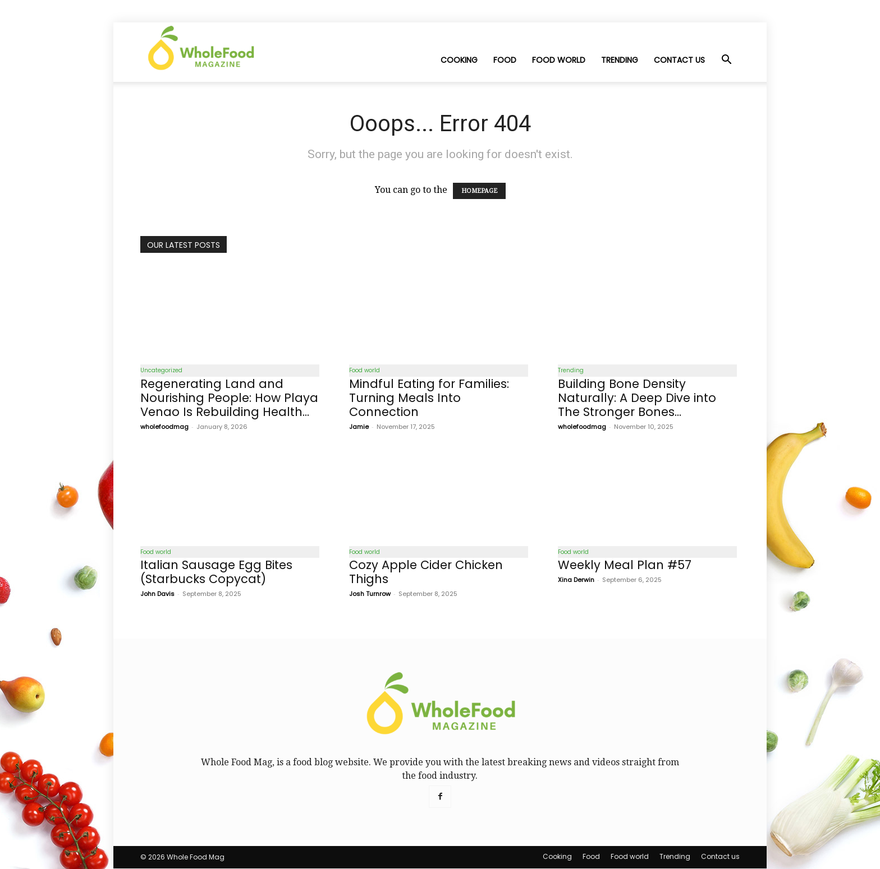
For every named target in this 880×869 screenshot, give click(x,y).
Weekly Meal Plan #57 (624, 565)
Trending (619, 60)
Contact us (679, 60)
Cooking (459, 60)
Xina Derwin (576, 580)
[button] (726, 60)
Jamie (359, 426)
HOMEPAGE (479, 191)
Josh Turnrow (370, 594)
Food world (558, 60)
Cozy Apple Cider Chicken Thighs (426, 572)
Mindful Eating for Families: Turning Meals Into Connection (429, 398)
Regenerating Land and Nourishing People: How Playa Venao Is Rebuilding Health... (229, 398)
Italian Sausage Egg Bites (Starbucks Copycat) (216, 572)
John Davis (157, 594)
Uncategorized (161, 370)
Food (504, 60)
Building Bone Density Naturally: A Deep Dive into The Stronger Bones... (637, 398)
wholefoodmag (164, 426)
